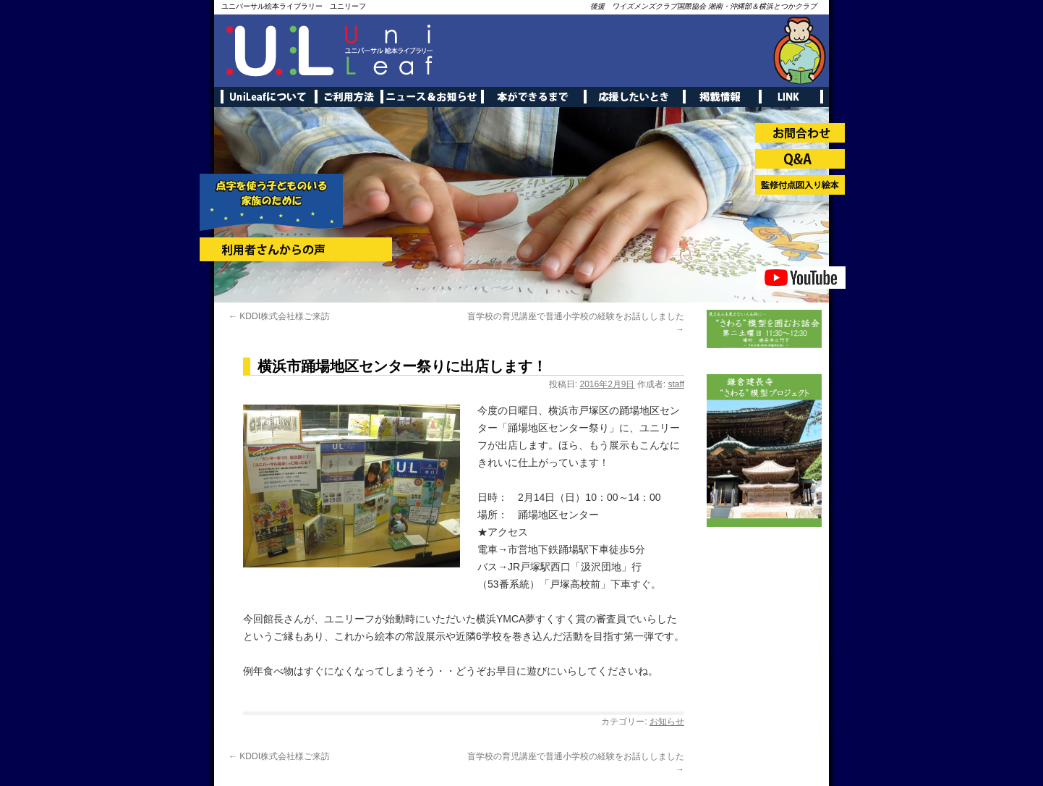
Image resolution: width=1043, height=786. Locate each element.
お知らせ (667, 722)
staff (676, 384)
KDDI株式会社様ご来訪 (279, 316)
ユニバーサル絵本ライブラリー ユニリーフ (293, 6)
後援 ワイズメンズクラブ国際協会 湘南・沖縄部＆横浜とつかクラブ (703, 6)
